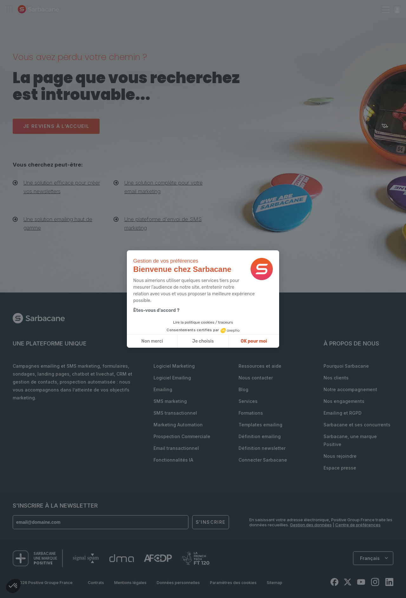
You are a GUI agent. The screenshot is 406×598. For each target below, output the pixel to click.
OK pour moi (254, 341)
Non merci (152, 341)
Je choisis (203, 341)
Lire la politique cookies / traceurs (203, 322)
